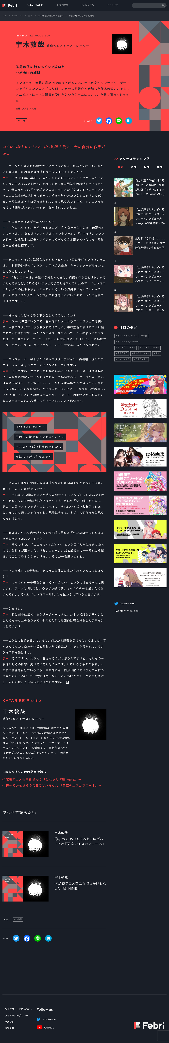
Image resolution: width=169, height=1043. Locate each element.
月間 (147, 167)
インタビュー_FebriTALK (129, 341)
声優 (145, 335)
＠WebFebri (49, 1019)
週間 (134, 167)
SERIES (112, 5)
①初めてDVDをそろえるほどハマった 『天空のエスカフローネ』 (50, 785)
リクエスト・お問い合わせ (19, 1009)
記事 (30, 15)
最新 (121, 167)
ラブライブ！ (141, 359)
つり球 (22, 120)
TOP (4, 15)
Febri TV (88, 5)
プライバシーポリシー (16, 1015)
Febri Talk (17, 15)
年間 (160, 167)
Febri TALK (35, 5)
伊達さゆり (122, 353)
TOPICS (62, 5)
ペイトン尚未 (123, 359)
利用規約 (9, 1021)
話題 (157, 353)
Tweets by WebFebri (126, 611)
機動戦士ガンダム (141, 353)
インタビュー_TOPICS (127, 335)
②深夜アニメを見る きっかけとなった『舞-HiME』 (40, 779)
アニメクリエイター (126, 347)
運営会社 (9, 1028)
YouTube (48, 1027)
